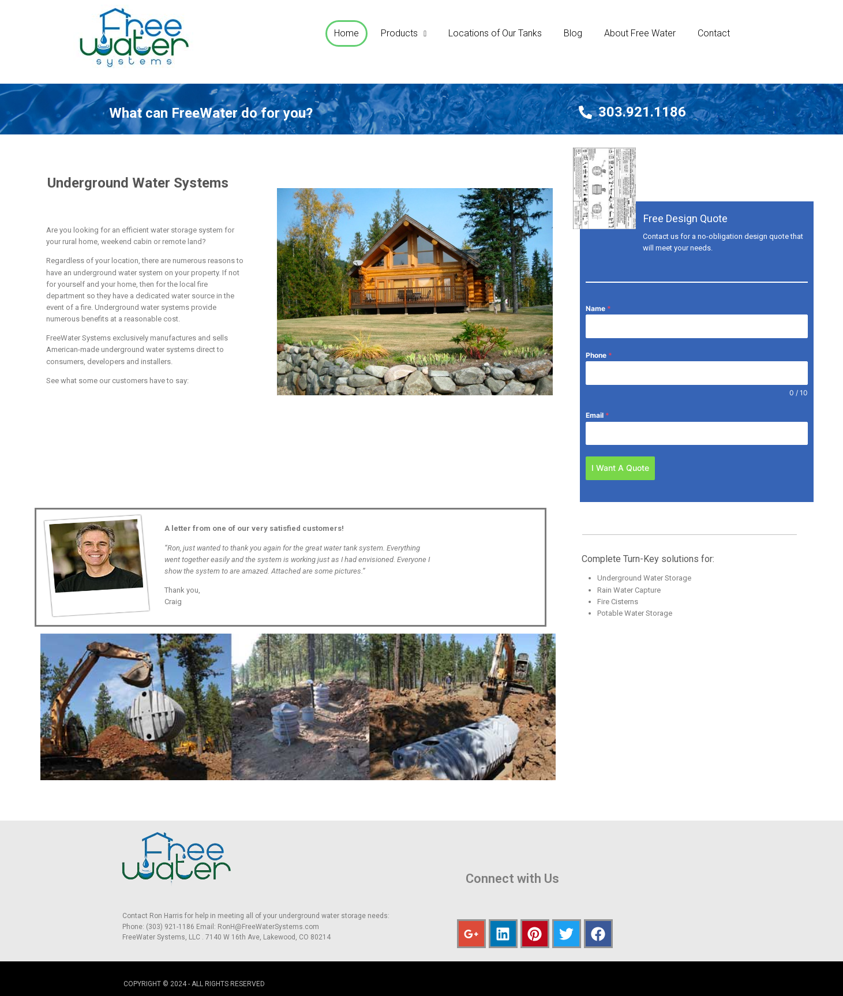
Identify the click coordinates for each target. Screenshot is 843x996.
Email (597, 415)
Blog (573, 33)
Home (346, 33)
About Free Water (640, 33)
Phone (599, 355)
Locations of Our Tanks (495, 33)
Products (403, 33)
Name (598, 308)
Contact (714, 33)
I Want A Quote (620, 468)
